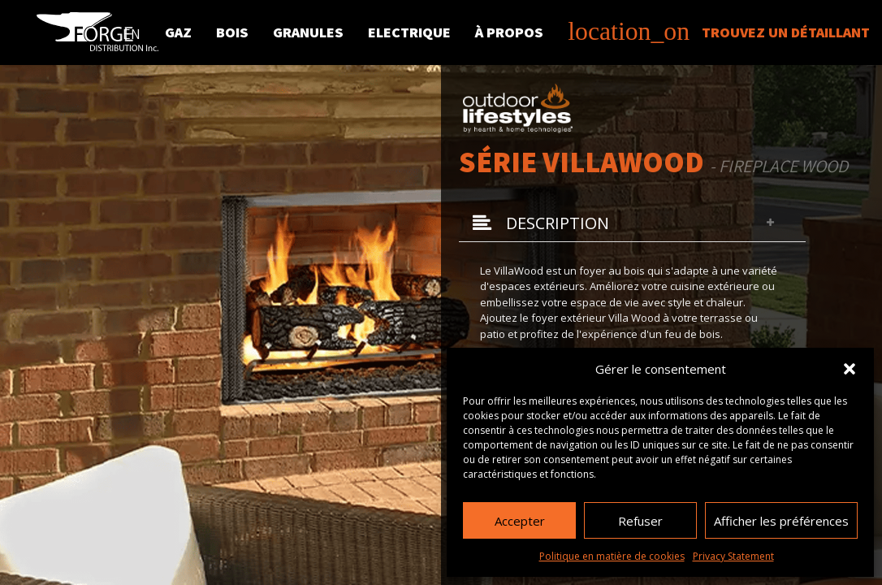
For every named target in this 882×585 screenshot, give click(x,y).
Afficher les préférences (781, 521)
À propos (509, 31)
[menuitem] (131, 30)
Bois (232, 31)
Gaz (178, 31)
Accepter (520, 521)
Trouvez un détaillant (719, 32)
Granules (308, 31)
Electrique (409, 31)
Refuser (640, 521)
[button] (849, 369)
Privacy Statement (733, 556)
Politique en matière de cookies (612, 556)
